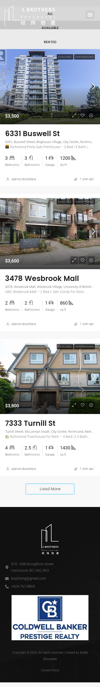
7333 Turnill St (30, 439)
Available (50, 43)
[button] (90, 15)
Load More (50, 504)
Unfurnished (84, 72)
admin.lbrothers (24, 195)
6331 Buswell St (32, 149)
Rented (50, 57)
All (50, 29)
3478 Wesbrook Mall (42, 294)
